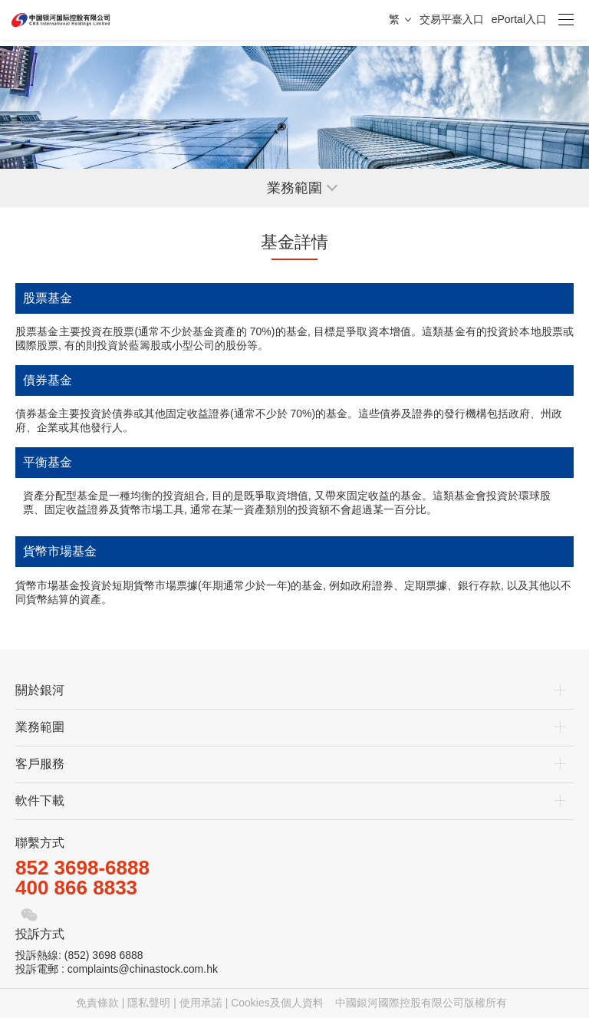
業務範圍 (39, 726)
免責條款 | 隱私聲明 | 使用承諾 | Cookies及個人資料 (200, 1003)
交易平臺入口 (452, 19)
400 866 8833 (76, 887)
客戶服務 (39, 763)
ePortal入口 (519, 19)
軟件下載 (39, 800)
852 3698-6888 (82, 867)
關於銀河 (39, 690)
